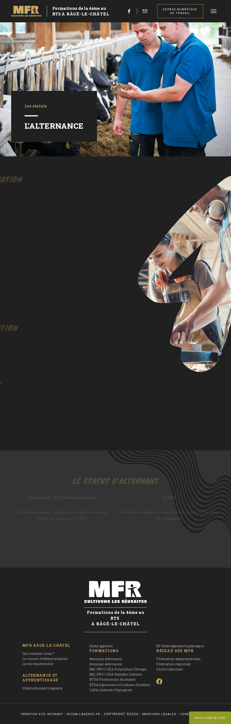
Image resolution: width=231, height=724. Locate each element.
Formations (104, 650)
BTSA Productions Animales (112, 679)
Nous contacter (210, 718)
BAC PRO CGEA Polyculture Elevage (117, 669)
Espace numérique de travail (180, 11)
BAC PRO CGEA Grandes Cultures (115, 674)
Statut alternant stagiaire (42, 688)
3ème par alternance (105, 664)
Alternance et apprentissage (40, 677)
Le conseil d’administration (45, 659)
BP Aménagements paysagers (180, 646)
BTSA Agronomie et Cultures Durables (119, 685)
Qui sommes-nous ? (38, 653)
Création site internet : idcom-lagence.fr (60, 714)
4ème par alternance (105, 659)
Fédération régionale (173, 664)
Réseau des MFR (175, 650)
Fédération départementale (178, 659)
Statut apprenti (101, 646)
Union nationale (169, 669)
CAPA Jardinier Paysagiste (110, 690)
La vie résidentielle (38, 664)
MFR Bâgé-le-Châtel (46, 645)
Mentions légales (159, 714)
